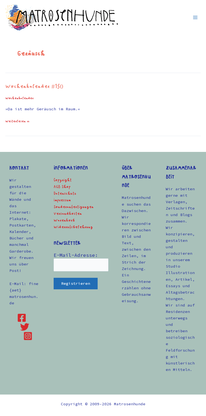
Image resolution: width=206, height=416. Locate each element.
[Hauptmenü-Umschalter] (195, 17)
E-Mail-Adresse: (76, 255)
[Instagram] (27, 336)
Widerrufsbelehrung (73, 227)
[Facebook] (21, 317)
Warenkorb (64, 220)
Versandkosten (68, 213)
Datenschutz (65, 193)
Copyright (63, 180)
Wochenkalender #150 (34, 86)
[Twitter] (24, 326)
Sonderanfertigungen (74, 207)
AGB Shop (62, 186)
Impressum (62, 200)
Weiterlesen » (17, 120)
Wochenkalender (19, 98)
